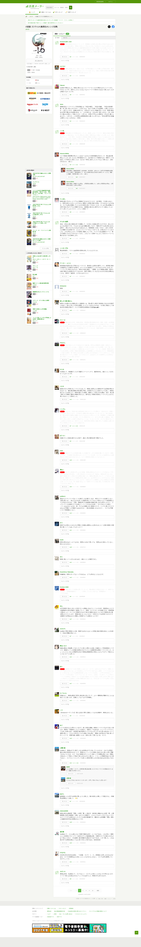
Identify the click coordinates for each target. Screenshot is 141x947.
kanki (61, 540)
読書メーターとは (51, 908)
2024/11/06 (82, 441)
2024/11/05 (83, 460)
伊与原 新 (35, 302)
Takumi (62, 85)
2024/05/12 (83, 657)
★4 (70, 253)
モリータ (62, 320)
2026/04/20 (82, 56)
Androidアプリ (50, 916)
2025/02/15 (83, 333)
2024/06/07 (83, 577)
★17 (71, 683)
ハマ (61, 710)
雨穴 (34, 276)
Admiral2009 (64, 811)
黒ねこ (62, 469)
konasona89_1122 (65, 41)
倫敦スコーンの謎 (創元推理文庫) (41, 283)
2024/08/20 (83, 486)
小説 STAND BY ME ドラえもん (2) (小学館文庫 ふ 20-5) (41, 213)
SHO (61, 450)
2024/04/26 (83, 763)
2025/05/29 (82, 238)
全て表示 (57, 37)
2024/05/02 (83, 700)
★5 (70, 238)
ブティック (35, 266)
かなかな (62, 852)
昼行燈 (62, 832)
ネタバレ (65, 37)
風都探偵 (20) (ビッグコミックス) (41, 291)
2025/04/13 (82, 276)
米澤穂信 (35, 284)
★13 (71, 513)
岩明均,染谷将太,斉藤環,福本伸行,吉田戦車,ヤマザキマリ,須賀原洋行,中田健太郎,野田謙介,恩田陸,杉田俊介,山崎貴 (42, 198)
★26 (71, 547)
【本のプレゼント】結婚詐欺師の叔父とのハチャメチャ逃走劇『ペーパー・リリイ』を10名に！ (50, 20)
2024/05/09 (83, 683)
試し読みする (39, 60)
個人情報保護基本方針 (59, 911)
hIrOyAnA (63, 286)
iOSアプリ (59, 916)
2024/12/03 (82, 376)
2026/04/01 (82, 75)
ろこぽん (62, 199)
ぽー (61, 666)
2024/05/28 (82, 596)
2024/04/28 (83, 738)
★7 (70, 276)
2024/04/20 (82, 878)
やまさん (62, 342)
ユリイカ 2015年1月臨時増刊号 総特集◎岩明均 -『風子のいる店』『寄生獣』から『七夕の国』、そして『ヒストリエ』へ (42, 192)
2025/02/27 (83, 310)
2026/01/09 (82, 143)
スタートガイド (62, 908)
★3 (70, 75)
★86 (71, 310)
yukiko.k (62, 496)
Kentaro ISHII (64, 587)
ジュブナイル (36, 182)
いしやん (62, 409)
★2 (70, 56)
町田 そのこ (35, 320)
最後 (98, 890)
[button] (70, 7)
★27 (71, 619)
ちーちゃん (63, 693)
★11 (71, 530)
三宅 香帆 (35, 310)
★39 (71, 822)
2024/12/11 (83, 359)
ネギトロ (62, 871)
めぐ (61, 725)
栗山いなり (63, 646)
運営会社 (49, 911)
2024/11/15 (82, 426)
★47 (71, 359)
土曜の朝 (62, 748)
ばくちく (62, 435)
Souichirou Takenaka (66, 572)
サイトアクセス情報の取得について (98, 911)
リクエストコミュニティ (81, 914)
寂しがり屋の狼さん (66, 301)
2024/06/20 (83, 562)
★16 (71, 460)
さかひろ (62, 628)
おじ (61, 557)
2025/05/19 (82, 253)
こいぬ (62, 130)
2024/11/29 (83, 399)
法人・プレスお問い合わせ (65, 914)
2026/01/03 (82, 164)
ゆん (61, 606)
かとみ (62, 369)
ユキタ (62, 386)
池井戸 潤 (35, 267)
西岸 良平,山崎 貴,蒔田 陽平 (39, 176)
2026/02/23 (82, 121)
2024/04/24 (83, 822)
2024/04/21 (83, 861)
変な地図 (35, 274)
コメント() (75, 56)
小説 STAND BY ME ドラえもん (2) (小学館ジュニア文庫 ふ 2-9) (41, 222)
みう (61, 522)
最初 (71, 890)
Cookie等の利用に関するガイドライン (77, 911)
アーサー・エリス (65, 263)
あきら (62, 794)
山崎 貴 (31, 16)
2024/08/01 (83, 530)
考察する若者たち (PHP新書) (40, 309)
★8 (70, 212)
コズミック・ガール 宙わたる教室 (41, 300)
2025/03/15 (82, 291)
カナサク (62, 66)
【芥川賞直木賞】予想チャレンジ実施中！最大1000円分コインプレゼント (45, 23)
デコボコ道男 (64, 221)
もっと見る (45, 248)
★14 (71, 486)
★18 (71, 738)
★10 (71, 333)
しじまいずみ (64, 248)
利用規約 (71, 908)
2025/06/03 (82, 212)
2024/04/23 (83, 842)
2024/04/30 (82, 715)
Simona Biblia (64, 153)
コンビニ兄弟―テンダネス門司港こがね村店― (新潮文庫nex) (42, 318)
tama (61, 104)
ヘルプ (48, 914)
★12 (71, 399)
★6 (70, 94)
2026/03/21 (82, 94)
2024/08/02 (83, 513)
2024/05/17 (82, 636)
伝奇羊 (68, 767)
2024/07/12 (83, 547)
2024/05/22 (83, 619)
